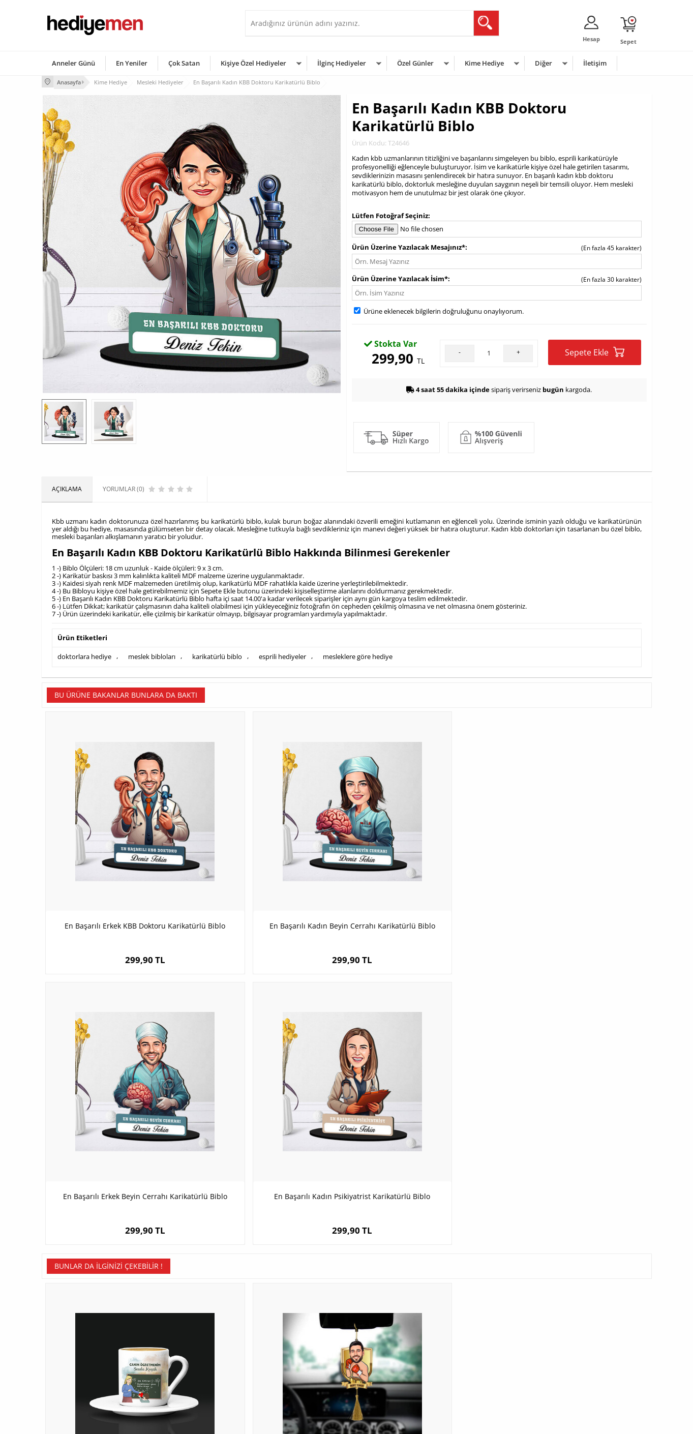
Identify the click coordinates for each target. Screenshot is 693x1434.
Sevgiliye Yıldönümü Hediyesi (291, 1377)
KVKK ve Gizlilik (68, 1362)
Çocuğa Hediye (475, 1332)
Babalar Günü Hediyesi (384, 1377)
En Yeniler (131, 63)
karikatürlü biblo (217, 655)
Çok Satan (184, 63)
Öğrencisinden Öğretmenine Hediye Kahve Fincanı (117, 1118)
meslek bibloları (151, 655)
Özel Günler (415, 63)
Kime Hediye (484, 63)
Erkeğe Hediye (474, 1301)
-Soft (293, 1421)
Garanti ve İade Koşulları (81, 1347)
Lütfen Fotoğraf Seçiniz (390, 214)
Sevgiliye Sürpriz (171, 1362)
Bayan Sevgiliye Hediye (283, 1362)
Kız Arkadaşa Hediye (177, 1332)
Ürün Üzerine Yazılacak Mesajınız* (408, 246)
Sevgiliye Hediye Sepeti (283, 1316)
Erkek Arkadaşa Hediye (181, 1316)
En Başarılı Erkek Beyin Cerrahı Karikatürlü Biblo (423, 872)
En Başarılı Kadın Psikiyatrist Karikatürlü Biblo (575, 872)
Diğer (543, 63)
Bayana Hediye (475, 1316)
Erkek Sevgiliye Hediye (282, 1347)
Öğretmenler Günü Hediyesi (391, 1362)
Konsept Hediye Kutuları (284, 1301)
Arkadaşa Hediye (478, 1362)
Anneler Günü (73, 63)
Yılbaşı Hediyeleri (376, 1332)
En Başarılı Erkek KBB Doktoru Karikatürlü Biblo (117, 872)
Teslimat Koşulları (72, 1301)
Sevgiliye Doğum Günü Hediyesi (295, 1332)
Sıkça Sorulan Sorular (77, 1377)
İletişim (595, 63)
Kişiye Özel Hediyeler (253, 63)
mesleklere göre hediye (358, 655)
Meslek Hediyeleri (173, 1377)
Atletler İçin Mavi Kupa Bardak (575, 1113)
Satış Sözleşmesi (70, 1332)
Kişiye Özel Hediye (174, 1301)
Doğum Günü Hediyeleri (386, 1316)
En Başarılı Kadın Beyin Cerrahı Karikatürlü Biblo (270, 872)
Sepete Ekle (594, 351)
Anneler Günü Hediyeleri (386, 1347)
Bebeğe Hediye (475, 1347)
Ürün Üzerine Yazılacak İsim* (400, 277)
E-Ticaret (315, 1421)
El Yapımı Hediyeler (175, 1347)
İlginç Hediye (472, 1377)
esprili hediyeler (282, 655)
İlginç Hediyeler (341, 63)
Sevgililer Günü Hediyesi (386, 1301)
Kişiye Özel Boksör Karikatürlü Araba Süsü (270, 1118)
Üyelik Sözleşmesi (72, 1316)
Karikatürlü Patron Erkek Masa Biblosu (422, 1113)
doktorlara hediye (84, 655)
